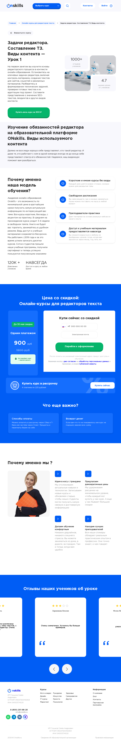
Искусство (57, 696)
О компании (97, 693)
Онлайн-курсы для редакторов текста (38, 23)
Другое (69, 699)
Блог (95, 696)
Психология (57, 702)
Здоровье (70, 693)
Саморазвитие (71, 696)
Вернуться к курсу (20, 33)
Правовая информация (104, 737)
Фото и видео (45, 693)
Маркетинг (44, 702)
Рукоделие (57, 693)
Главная (12, 23)
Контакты (88, 6)
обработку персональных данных (94, 361)
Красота (56, 699)
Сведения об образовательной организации (58, 737)
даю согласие (70, 361)
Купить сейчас (98, 385)
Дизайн (43, 696)
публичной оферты (87, 364)
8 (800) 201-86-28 (19, 710)
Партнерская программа (98, 704)
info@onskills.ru (22, 712)
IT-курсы (43, 699)
